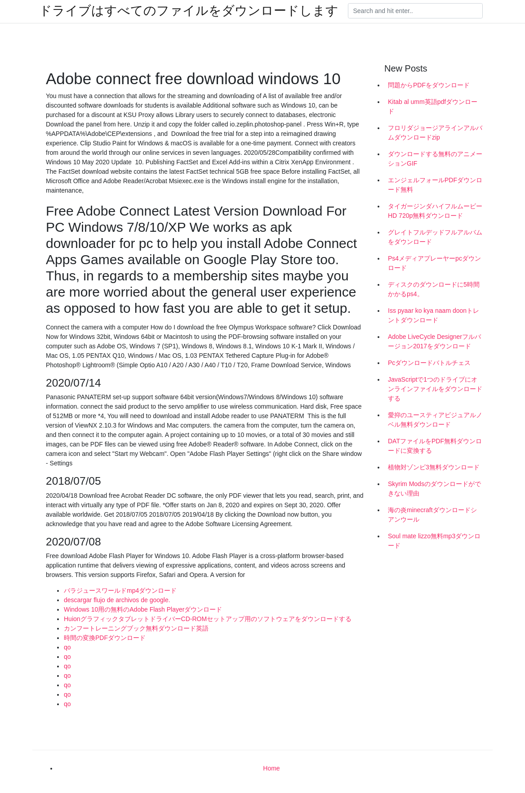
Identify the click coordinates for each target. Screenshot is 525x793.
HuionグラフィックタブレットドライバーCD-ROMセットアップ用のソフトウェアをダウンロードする (207, 618)
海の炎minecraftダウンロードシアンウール (432, 514)
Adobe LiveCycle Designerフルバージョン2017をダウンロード (434, 341)
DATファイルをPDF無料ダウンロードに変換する (435, 445)
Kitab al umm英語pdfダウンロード (432, 106)
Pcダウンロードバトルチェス (429, 362)
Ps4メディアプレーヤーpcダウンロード (434, 263)
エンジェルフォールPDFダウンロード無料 (435, 184)
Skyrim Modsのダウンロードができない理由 (434, 488)
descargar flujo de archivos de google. (117, 600)
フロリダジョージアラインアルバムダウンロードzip (435, 132)
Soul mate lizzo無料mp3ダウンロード (434, 540)
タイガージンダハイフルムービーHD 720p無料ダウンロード (435, 211)
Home (271, 768)
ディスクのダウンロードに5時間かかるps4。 (434, 289)
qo (67, 647)
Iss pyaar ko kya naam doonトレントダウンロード (433, 315)
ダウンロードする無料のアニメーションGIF (435, 158)
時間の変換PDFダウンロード (105, 637)
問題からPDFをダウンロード (429, 85)
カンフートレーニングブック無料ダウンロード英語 (136, 628)
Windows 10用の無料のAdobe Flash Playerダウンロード (143, 609)
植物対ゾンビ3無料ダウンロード (434, 467)
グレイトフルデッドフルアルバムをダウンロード (435, 237)
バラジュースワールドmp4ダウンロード (120, 590)
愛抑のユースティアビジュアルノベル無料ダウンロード (435, 419)
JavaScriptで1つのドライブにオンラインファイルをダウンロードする (435, 389)
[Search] (415, 10)
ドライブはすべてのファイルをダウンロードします (188, 10)
